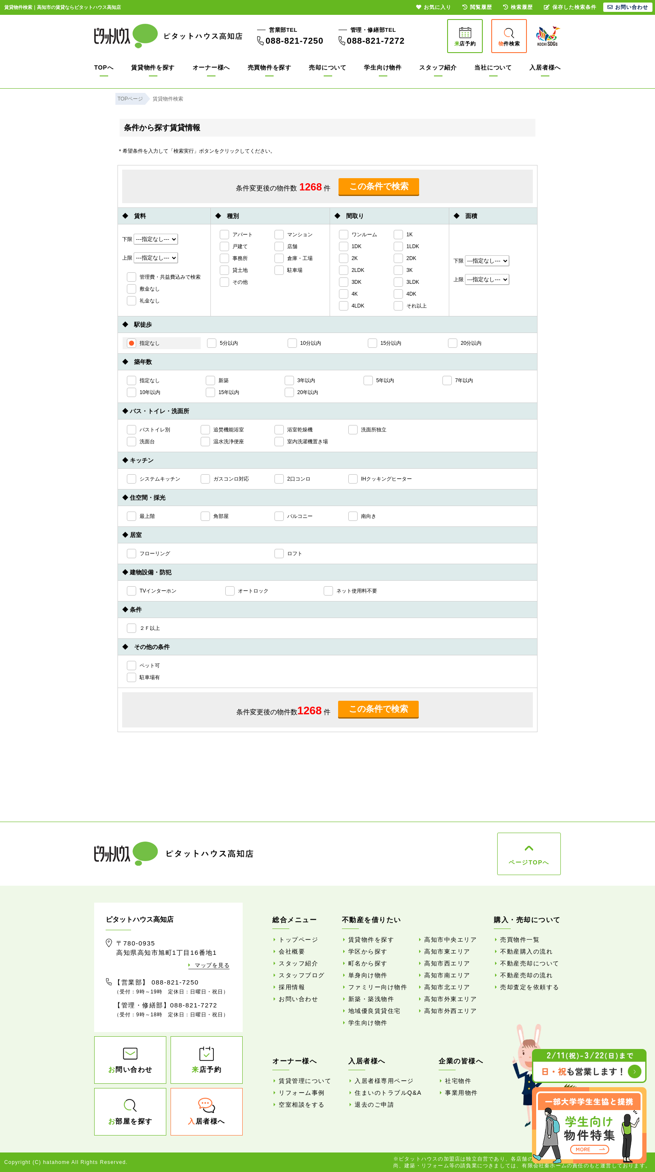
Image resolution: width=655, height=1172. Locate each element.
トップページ (298, 939)
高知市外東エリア (450, 999)
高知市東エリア (447, 951)
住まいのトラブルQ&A (388, 1092)
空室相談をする (302, 1104)
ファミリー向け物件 (378, 987)
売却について (327, 67)
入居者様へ (545, 67)
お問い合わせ (298, 999)
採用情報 (292, 987)
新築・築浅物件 (371, 999)
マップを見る (212, 965)
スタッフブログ (302, 975)
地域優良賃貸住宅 (374, 1010)
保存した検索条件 (570, 7)
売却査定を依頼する (530, 987)
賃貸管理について (305, 1080)
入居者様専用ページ (384, 1080)
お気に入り (433, 7)
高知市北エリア (447, 987)
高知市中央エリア (450, 939)
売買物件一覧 (520, 939)
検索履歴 (518, 7)
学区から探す (368, 951)
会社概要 (292, 951)
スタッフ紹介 (437, 67)
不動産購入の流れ (526, 951)
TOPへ (103, 67)
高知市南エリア (447, 975)
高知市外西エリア (450, 1010)
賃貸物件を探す (153, 67)
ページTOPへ (529, 862)
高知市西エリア (447, 963)
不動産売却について (530, 963)
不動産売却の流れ (526, 975)
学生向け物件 (382, 67)
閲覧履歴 (477, 7)
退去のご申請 (374, 1104)
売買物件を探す (269, 67)
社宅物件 (458, 1080)
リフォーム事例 (302, 1092)
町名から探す (368, 963)
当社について (493, 67)
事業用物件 (461, 1092)
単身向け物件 (368, 975)
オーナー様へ (211, 67)
